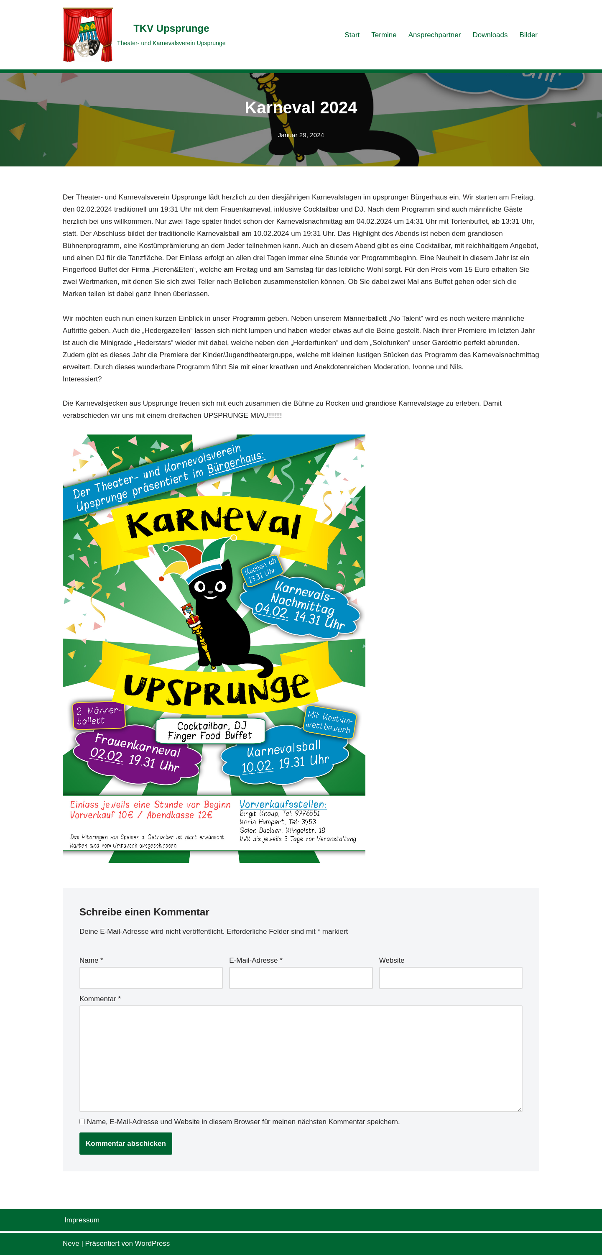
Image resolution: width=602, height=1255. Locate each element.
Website (392, 960)
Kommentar (100, 999)
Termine (383, 35)
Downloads (490, 35)
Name (91, 960)
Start (352, 35)
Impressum (81, 1220)
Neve (71, 1243)
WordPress (152, 1243)
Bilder (529, 35)
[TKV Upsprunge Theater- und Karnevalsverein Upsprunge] (144, 35)
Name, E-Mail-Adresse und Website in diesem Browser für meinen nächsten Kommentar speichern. (243, 1122)
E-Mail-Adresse (256, 960)
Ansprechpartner (434, 35)
